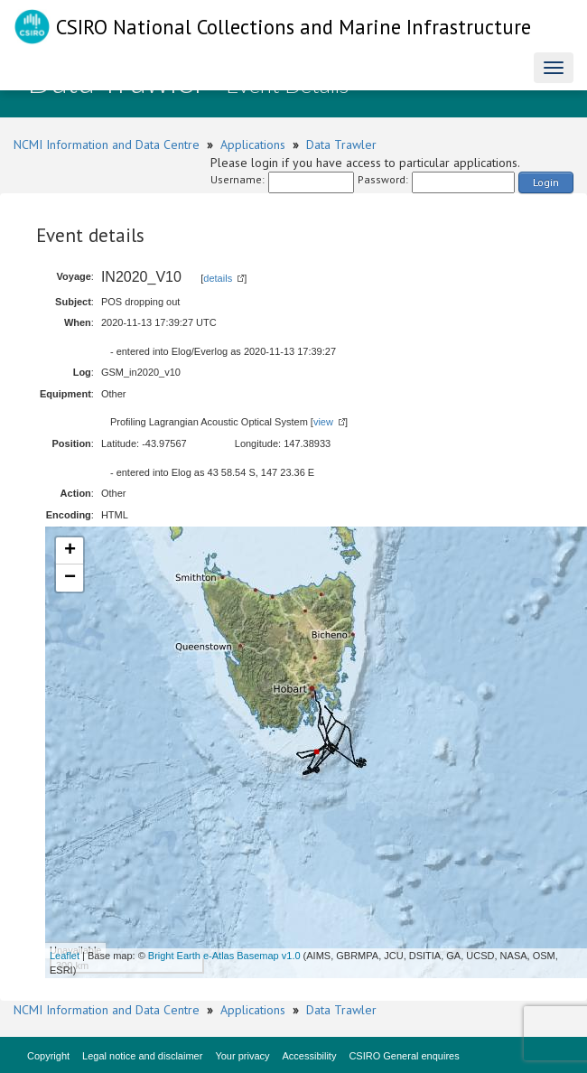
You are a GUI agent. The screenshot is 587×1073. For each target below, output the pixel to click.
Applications (252, 144)
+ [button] (70, 550)
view (323, 421)
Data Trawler (341, 144)
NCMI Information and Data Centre (107, 144)
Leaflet (64, 955)
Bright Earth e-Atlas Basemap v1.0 (224, 955)
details (217, 278)
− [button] (70, 578)
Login (546, 182)
